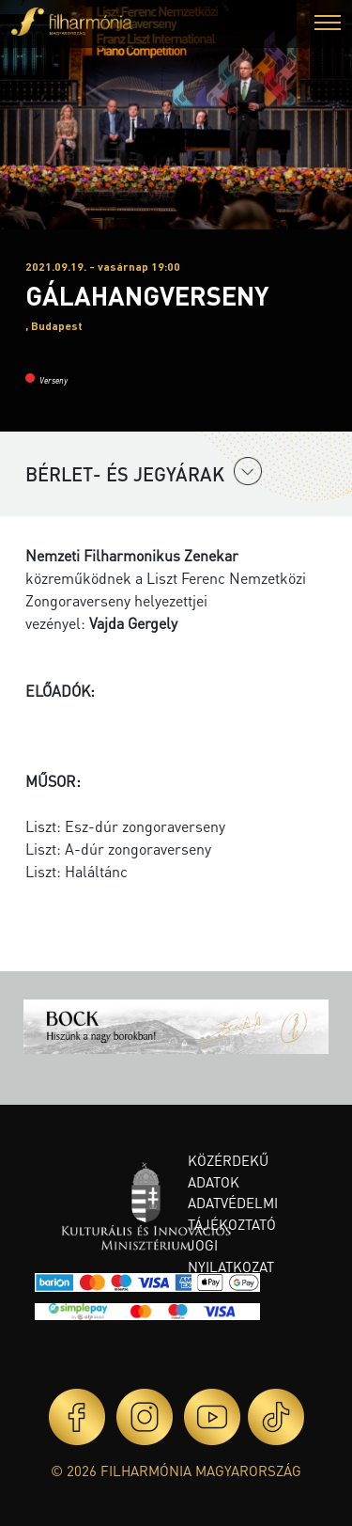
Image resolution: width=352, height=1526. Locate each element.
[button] (327, 25)
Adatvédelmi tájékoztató (233, 1213)
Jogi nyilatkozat (231, 1255)
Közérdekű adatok (228, 1171)
